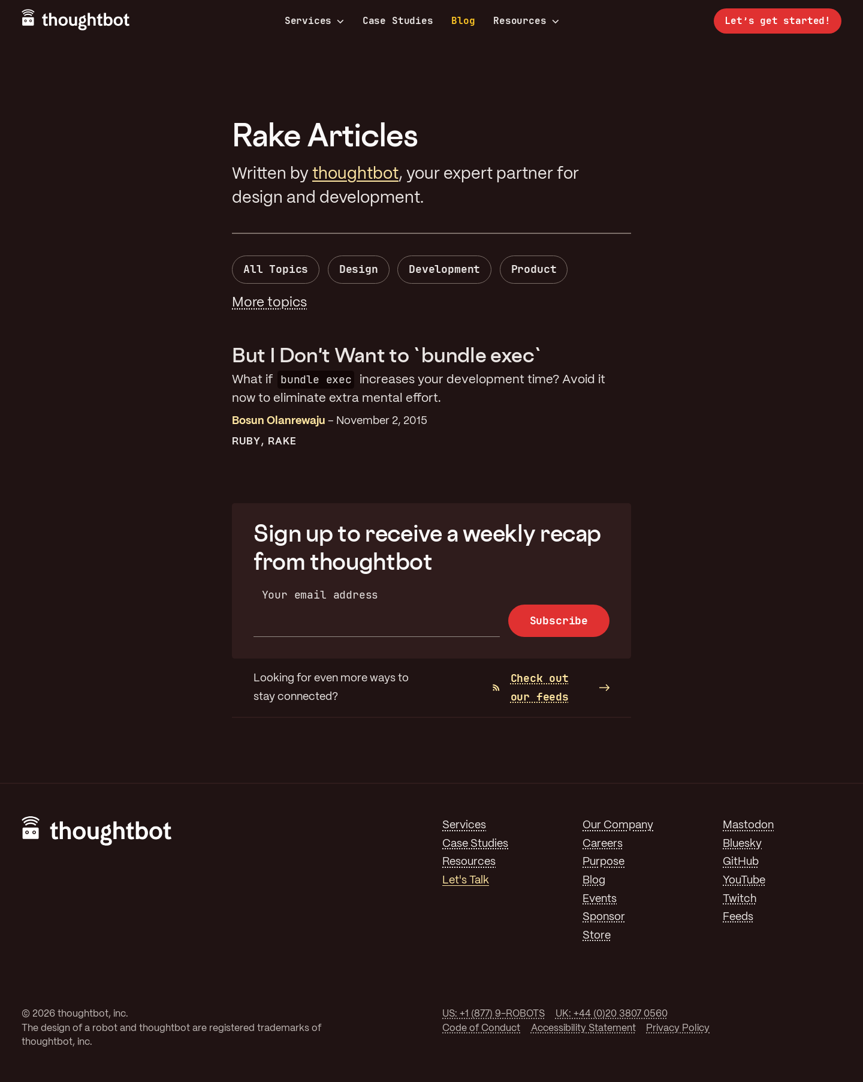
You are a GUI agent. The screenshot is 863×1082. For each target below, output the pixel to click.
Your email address (320, 595)
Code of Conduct (481, 1028)
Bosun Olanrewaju (278, 421)
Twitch (739, 899)
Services (315, 21)
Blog (463, 20)
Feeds (738, 917)
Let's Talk (465, 880)
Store (597, 935)
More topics (269, 302)
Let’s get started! (778, 20)
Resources (526, 21)
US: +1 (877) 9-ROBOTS (493, 1013)
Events (600, 899)
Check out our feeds (531, 687)
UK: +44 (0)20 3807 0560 (612, 1013)
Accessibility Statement (583, 1028)
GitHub (741, 861)
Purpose (603, 861)
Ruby (246, 441)
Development (444, 269)
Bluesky (742, 843)
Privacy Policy (678, 1028)
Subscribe (559, 620)
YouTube (744, 880)
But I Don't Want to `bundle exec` (387, 354)
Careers (603, 843)
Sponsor (604, 917)
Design (358, 269)
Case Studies (398, 20)
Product (534, 269)
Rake (282, 441)
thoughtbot (355, 174)
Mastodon (748, 825)
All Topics (275, 269)
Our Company (618, 825)
